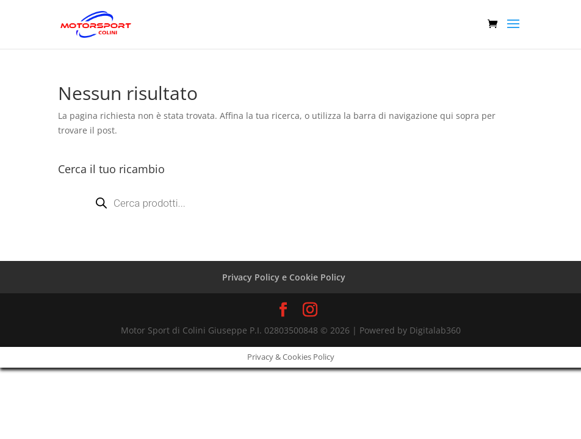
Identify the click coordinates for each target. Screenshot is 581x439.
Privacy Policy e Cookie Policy (283, 277)
